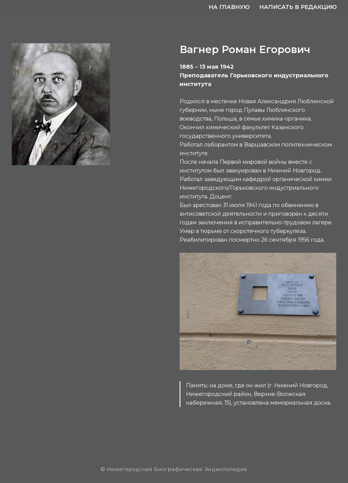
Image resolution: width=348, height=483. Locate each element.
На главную (229, 7)
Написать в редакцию (298, 7)
